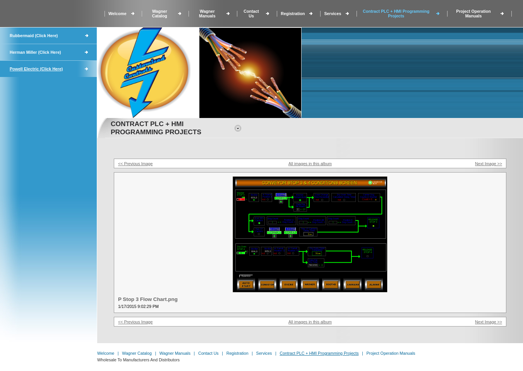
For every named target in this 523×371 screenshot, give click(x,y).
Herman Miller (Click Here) (35, 52)
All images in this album (310, 163)
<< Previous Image (135, 163)
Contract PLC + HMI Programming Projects (396, 13)
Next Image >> (488, 163)
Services (332, 13)
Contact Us (251, 13)
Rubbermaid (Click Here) (34, 35)
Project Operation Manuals (473, 13)
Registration (293, 13)
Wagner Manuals (207, 13)
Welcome (117, 13)
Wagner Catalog (159, 13)
